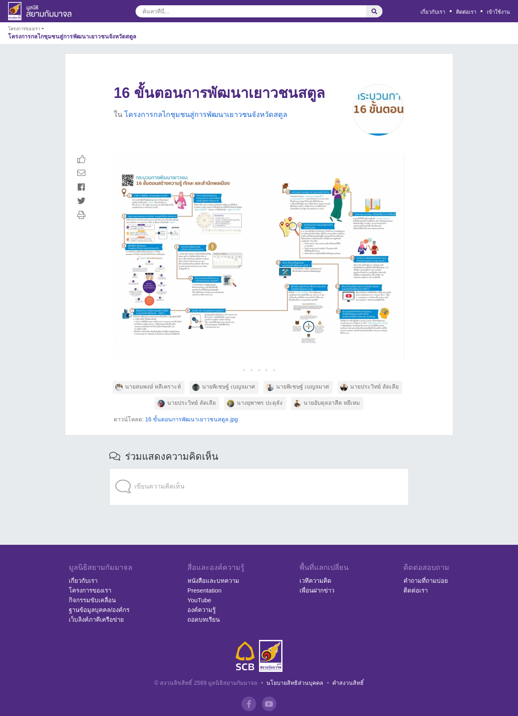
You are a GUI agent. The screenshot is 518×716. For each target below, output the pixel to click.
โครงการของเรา (90, 590)
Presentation (204, 590)
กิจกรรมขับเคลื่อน (92, 600)
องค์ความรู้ (201, 609)
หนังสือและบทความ (213, 580)
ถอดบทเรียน (203, 619)
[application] (259, 470)
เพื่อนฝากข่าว (316, 590)
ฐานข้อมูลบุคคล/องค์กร (99, 609)
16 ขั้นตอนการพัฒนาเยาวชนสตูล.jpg (191, 419)
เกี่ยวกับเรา (432, 12)
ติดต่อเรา (466, 12)
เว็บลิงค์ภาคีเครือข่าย (96, 619)
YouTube (199, 600)
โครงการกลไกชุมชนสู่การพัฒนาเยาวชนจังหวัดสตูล (205, 114)
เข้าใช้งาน (498, 12)
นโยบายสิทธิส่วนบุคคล (294, 683)
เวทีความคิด (315, 580)
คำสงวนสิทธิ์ (348, 683)
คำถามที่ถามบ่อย (425, 580)
